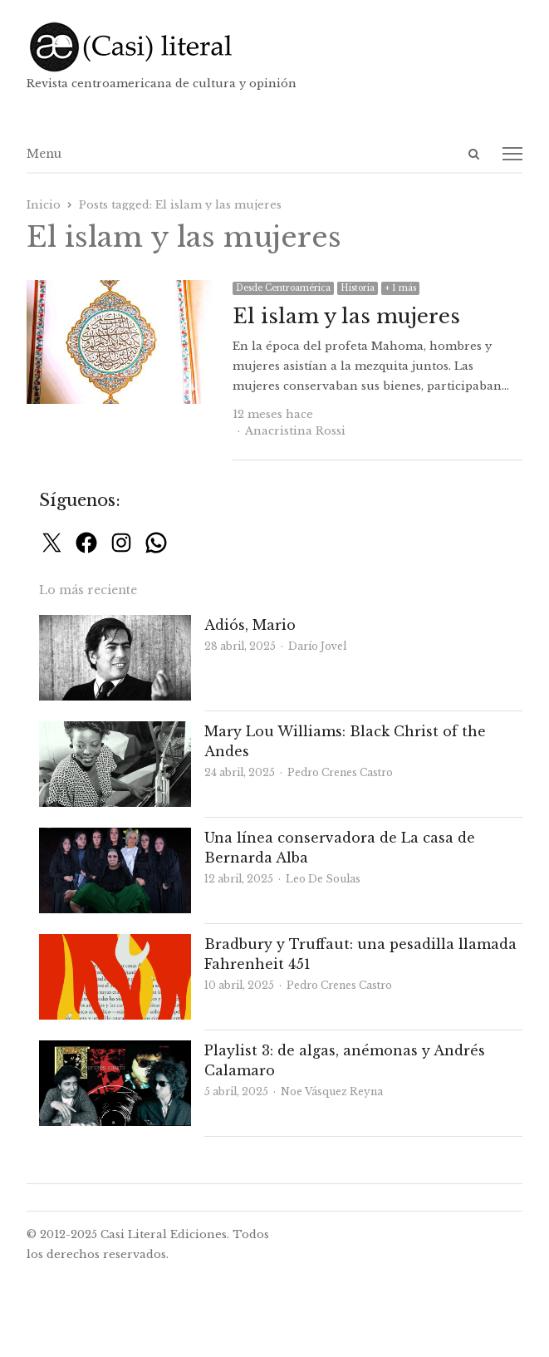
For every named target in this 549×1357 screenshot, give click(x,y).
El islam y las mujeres (346, 316)
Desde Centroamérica (283, 288)
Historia (358, 288)
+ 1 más (400, 288)
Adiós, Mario (250, 625)
